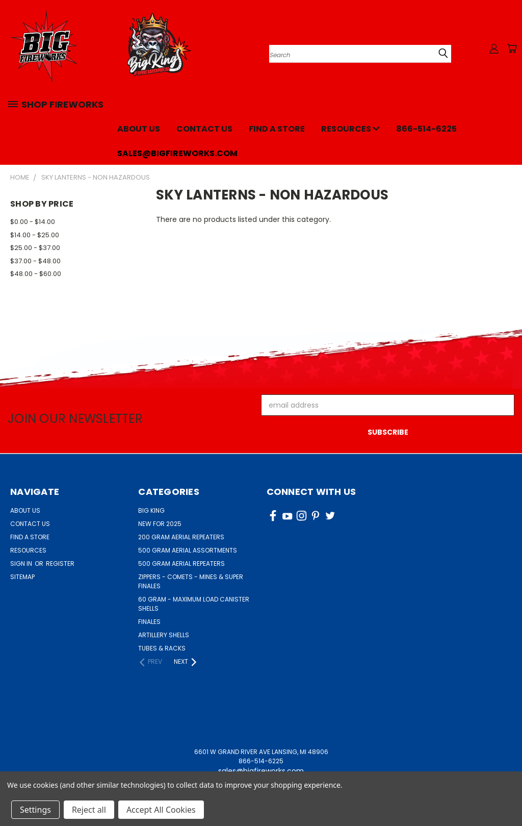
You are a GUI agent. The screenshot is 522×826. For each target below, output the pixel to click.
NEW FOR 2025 (159, 523)
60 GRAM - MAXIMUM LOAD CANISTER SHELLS (193, 604)
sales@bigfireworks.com (177, 153)
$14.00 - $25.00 (34, 235)
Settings (35, 809)
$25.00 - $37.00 (35, 248)
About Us (138, 129)
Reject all (89, 809)
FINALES (149, 621)
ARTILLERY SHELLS (163, 635)
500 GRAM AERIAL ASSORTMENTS (187, 550)
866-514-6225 (426, 129)
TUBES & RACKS (162, 648)
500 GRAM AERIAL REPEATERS (181, 563)
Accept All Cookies (161, 809)
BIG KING (151, 510)
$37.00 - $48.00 (35, 261)
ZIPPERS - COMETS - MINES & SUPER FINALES (190, 581)
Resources (350, 129)
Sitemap (22, 576)
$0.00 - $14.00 (32, 222)
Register (60, 563)
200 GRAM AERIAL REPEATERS (181, 537)
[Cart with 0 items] (512, 48)
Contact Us (204, 129)
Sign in (22, 563)
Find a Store (277, 129)
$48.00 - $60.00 (35, 274)
